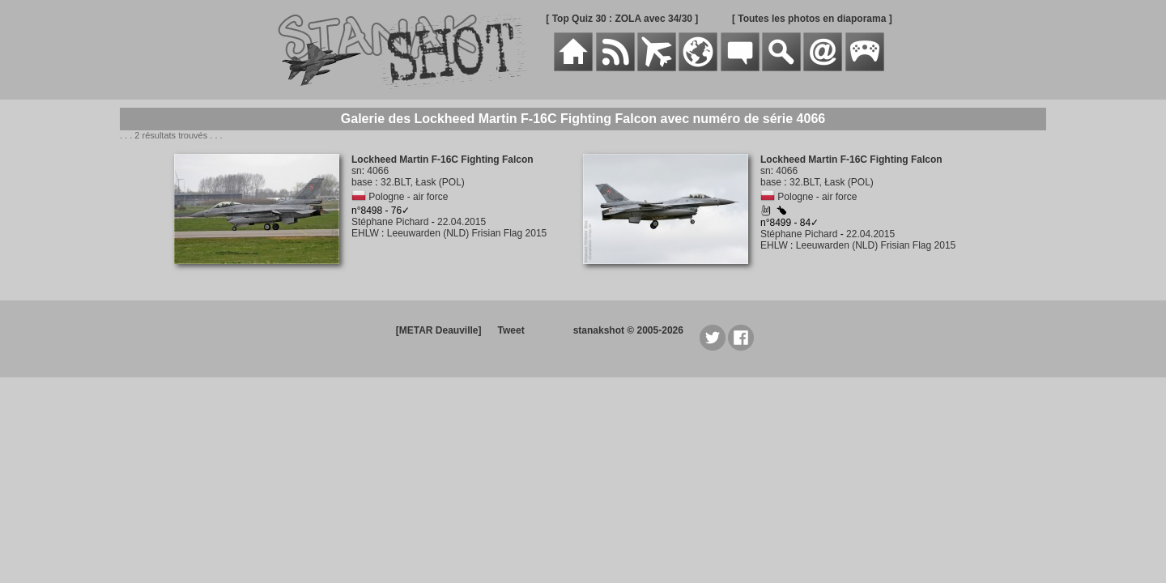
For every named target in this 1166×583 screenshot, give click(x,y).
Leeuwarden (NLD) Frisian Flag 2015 (467, 233)
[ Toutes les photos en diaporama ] (812, 18)
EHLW (365, 233)
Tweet (511, 330)
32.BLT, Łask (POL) (423, 182)
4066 (378, 171)
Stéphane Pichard (389, 222)
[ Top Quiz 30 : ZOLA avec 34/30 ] (622, 18)
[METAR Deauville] (439, 330)
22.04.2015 (461, 222)
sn (356, 171)
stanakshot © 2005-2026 (628, 330)
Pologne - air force (408, 196)
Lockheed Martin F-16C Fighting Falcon (442, 159)
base (361, 182)
